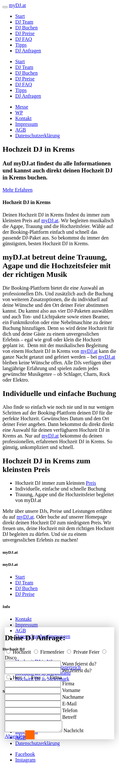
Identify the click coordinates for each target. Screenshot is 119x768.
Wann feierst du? (79, 662)
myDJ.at (49, 220)
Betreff (69, 715)
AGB (20, 130)
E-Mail (69, 701)
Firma (52, 675)
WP (19, 112)
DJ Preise (25, 33)
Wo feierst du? (77, 668)
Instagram (25, 760)
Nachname (73, 695)
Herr (14, 675)
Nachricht (80, 730)
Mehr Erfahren (18, 190)
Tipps (21, 45)
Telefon (70, 708)
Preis (91, 483)
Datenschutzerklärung (37, 135)
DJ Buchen (26, 27)
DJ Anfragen (28, 50)
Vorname (71, 688)
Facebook (25, 754)
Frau (33, 675)
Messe (21, 107)
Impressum (26, 124)
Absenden (15, 736)
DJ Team (24, 22)
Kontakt (23, 118)
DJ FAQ (23, 39)
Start (20, 16)
